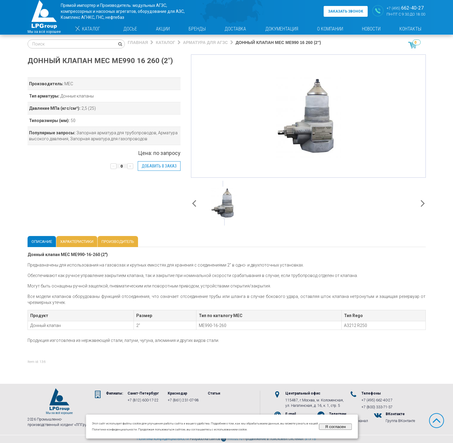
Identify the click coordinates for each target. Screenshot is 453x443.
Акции (163, 29)
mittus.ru (232, 439)
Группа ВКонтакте (400, 421)
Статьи (214, 393)
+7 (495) (405, 8)
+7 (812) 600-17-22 (143, 400)
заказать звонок (345, 11)
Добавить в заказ (159, 166)
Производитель (117, 241)
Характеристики (76, 241)
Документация (281, 29)
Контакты (410, 29)
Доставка (235, 29)
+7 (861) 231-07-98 (183, 400)
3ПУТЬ (310, 439)
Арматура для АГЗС (205, 42)
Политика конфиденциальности (163, 439)
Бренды (197, 29)
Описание (41, 241)
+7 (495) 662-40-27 (377, 400)
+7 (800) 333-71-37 (377, 407)
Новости (371, 29)
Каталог (87, 29)
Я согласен (335, 426)
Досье (130, 29)
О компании (330, 29)
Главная (138, 42)
